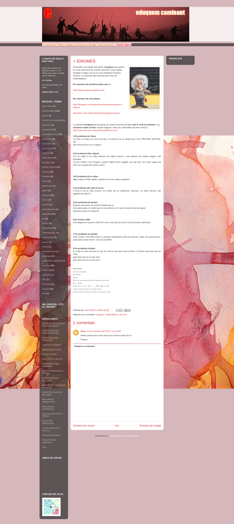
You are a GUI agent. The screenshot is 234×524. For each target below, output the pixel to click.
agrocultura (47, 106)
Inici (117, 425)
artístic (45, 115)
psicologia (46, 256)
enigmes (100, 314)
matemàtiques (111, 314)
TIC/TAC (46, 284)
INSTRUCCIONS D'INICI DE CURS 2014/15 (53, 324)
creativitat (46, 139)
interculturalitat (49, 209)
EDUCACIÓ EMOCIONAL (48, 422)
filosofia (45, 172)
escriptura (46, 162)
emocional (47, 148)
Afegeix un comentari (84, 346)
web (44, 293)
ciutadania (47, 129)
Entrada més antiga (150, 425)
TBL (44, 279)
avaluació (46, 125)
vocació (45, 289)
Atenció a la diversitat (52, 120)
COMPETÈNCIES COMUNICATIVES (50, 331)
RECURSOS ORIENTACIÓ (48, 400)
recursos (123, 314)
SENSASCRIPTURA (51, 349)
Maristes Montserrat (51, 435)
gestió (45, 190)
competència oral (50, 134)
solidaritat (46, 275)
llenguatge (47, 228)
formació (46, 176)
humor (45, 200)
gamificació (47, 186)
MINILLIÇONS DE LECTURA (50, 379)
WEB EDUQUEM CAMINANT (50, 339)
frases (45, 181)
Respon (84, 339)
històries (46, 195)
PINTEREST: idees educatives (51, 365)
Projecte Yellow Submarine (49, 441)
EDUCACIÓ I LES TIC (52, 359)
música (45, 242)
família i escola (49, 167)
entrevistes (47, 158)
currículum (47, 143)
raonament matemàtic (52, 261)
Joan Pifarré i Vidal (93, 310)
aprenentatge (48, 111)
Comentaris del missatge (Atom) (124, 436)
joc (43, 218)
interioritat (46, 214)
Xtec (44, 447)
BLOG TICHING (49, 354)
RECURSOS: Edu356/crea (48, 407)
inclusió (45, 204)
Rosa (83, 331)
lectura (45, 223)
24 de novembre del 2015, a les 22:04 (104, 331)
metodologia (47, 237)
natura (45, 246)
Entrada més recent (84, 425)
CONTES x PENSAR (51, 345)
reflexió (45, 270)
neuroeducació (49, 251)
